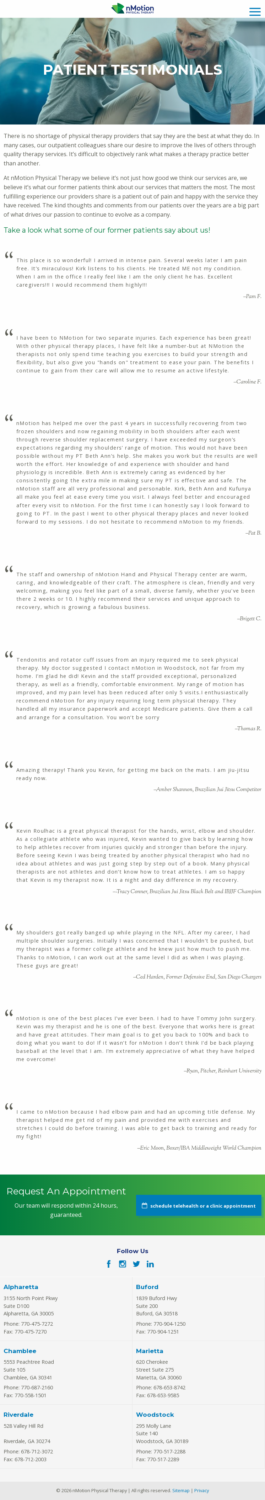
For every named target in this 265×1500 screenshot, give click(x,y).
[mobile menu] (255, 11)
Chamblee (20, 1351)
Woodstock (155, 1414)
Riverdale (18, 1414)
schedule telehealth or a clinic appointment (203, 1206)
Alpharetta (21, 1286)
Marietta (149, 1351)
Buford (147, 1286)
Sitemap (181, 1490)
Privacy (201, 1490)
